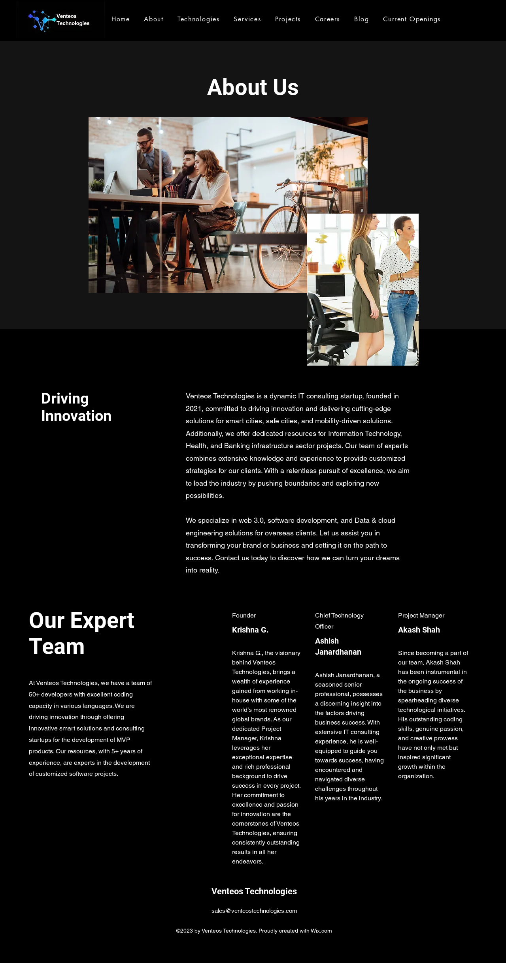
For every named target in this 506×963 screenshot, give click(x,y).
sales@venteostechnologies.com (254, 910)
